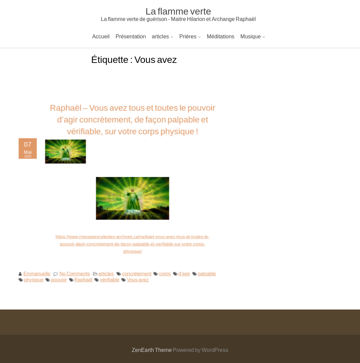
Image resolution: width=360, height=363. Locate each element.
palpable (203, 270)
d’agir (181, 270)
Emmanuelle (40, 270)
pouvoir (61, 276)
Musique (251, 36)
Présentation (131, 36)
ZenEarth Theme (152, 350)
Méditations (221, 36)
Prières (187, 36)
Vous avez (137, 276)
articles (160, 36)
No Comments (76, 270)
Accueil (101, 36)
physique (37, 276)
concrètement (136, 270)
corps (163, 270)
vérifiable (110, 276)
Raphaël (85, 276)
